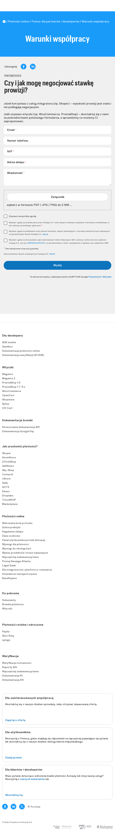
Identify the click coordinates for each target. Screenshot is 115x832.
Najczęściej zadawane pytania (20, 557)
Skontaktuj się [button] (14, 795)
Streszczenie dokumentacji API (21, 427)
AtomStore (9, 457)
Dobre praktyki (11, 527)
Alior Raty (8, 635)
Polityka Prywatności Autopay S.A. (17, 822)
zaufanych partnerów (36, 242)
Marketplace (10, 504)
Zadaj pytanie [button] (13, 757)
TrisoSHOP (9, 500)
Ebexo (6, 491)
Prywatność (95, 276)
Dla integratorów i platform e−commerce (27, 569)
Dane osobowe (11, 536)
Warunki (107, 276)
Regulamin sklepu (12, 531)
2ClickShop (9, 461)
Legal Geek (9, 565)
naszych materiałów (32, 779)
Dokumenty (9, 600)
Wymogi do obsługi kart (16, 548)
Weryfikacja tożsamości (16, 663)
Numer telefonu (17, 141)
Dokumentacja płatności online (21, 351)
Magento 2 (8, 378)
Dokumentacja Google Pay (18, 431)
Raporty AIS (9, 667)
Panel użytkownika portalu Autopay (23, 540)
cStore (6, 478)
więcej (45, 234)
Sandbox (7, 346)
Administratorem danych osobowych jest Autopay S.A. (29, 254)
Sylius (5, 403)
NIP (10, 151)
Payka (5, 631)
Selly (5, 483)
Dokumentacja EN (13, 680)
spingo (6, 640)
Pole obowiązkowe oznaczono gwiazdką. (21, 248)
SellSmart (8, 466)
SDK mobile (9, 342)
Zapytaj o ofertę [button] (15, 720)
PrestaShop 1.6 (11, 382)
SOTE (5, 487)
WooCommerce (11, 391)
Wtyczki (7, 608)
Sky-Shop (8, 470)
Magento (7, 374)
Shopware (8, 399)
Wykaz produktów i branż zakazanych (25, 552)
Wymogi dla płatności (15, 544)
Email (11, 130)
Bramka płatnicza (13, 604)
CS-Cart (7, 408)
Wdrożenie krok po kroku (17, 523)
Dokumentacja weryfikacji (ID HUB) (23, 355)
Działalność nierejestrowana (19, 574)
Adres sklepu (16, 162)
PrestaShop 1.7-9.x (13, 387)
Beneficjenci (9, 578)
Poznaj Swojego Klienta (16, 561)
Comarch (7, 474)
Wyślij (57, 265)
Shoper (6, 453)
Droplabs (7, 495)
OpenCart (8, 395)
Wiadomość (16, 173)
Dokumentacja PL (12, 675)
